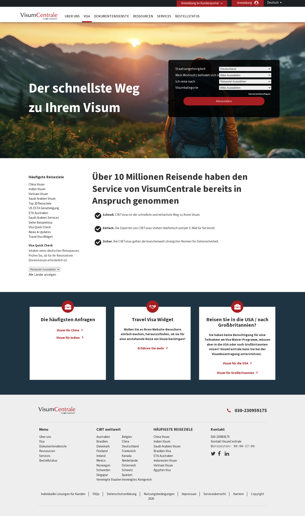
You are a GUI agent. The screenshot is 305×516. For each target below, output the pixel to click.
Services (164, 16)
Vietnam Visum (38, 192)
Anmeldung (244, 3)
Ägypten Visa (162, 468)
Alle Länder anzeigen (42, 273)
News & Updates (40, 230)
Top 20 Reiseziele (40, 201)
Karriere (238, 492)
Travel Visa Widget (41, 235)
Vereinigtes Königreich (137, 478)
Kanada (127, 454)
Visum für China (68, 328)
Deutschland (130, 444)
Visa (87, 16)
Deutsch (273, 2)
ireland (100, 454)
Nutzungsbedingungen (159, 492)
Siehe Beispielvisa (40, 221)
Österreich (129, 463)
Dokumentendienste (111, 16)
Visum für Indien (68, 336)
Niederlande (130, 459)
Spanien (127, 473)
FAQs (96, 492)
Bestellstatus (187, 16)
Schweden (103, 468)
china (125, 439)
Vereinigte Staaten (108, 478)
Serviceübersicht (215, 492)
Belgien (127, 435)
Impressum (189, 492)
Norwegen (103, 463)
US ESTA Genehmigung (44, 206)
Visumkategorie (186, 87)
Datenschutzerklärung (122, 492)
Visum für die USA (235, 362)
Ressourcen (143, 16)
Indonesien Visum (165, 459)
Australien (103, 435)
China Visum (36, 182)
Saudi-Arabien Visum (42, 197)
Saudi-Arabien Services (44, 216)
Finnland (102, 449)
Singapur (102, 473)
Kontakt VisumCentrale (226, 439)
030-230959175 (220, 435)
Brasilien (102, 439)
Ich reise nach (185, 82)
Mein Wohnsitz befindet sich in (197, 75)
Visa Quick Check (40, 225)
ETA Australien (38, 211)
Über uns (72, 16)
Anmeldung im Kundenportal (199, 3)
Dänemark (103, 444)
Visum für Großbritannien (235, 371)
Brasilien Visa (162, 449)
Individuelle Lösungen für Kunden (63, 492)
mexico (101, 459)
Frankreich (129, 449)
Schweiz (127, 468)
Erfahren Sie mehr (151, 346)
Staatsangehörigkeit (190, 69)
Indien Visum (37, 187)
